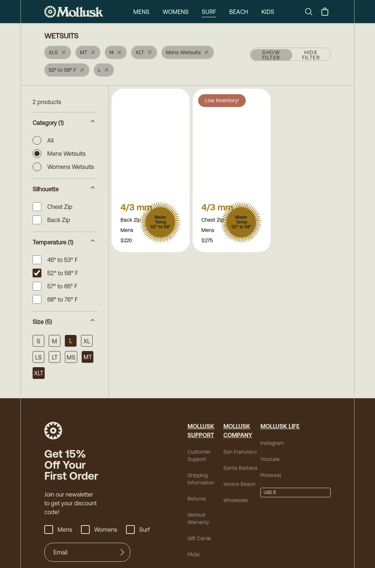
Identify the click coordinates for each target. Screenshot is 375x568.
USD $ (270, 492)
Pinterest (269, 475)
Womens (145, 11)
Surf (178, 11)
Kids (239, 11)
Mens (111, 11)
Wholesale (234, 500)
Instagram (270, 443)
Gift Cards (198, 538)
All (44, 140)
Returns (196, 498)
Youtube (269, 459)
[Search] (311, 11)
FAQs (193, 554)
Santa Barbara (237, 468)
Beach (209, 11)
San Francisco (237, 451)
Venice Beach (237, 484)
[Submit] (122, 552)
